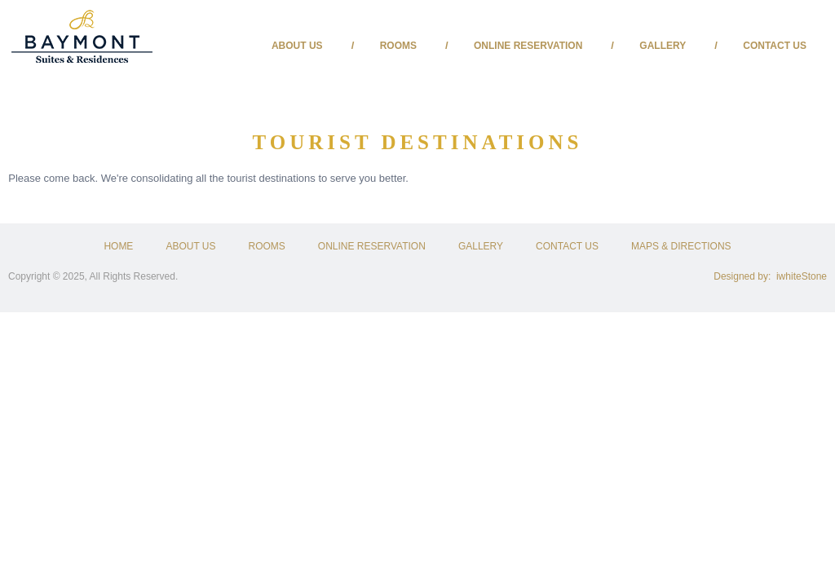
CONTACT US (567, 246)
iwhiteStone (801, 276)
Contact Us (774, 45)
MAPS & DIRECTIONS (681, 246)
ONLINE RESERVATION (372, 246)
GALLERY (480, 246)
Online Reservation (528, 45)
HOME (118, 246)
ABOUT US (190, 246)
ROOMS (267, 246)
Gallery (662, 45)
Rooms (398, 45)
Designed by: (745, 276)
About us (297, 45)
